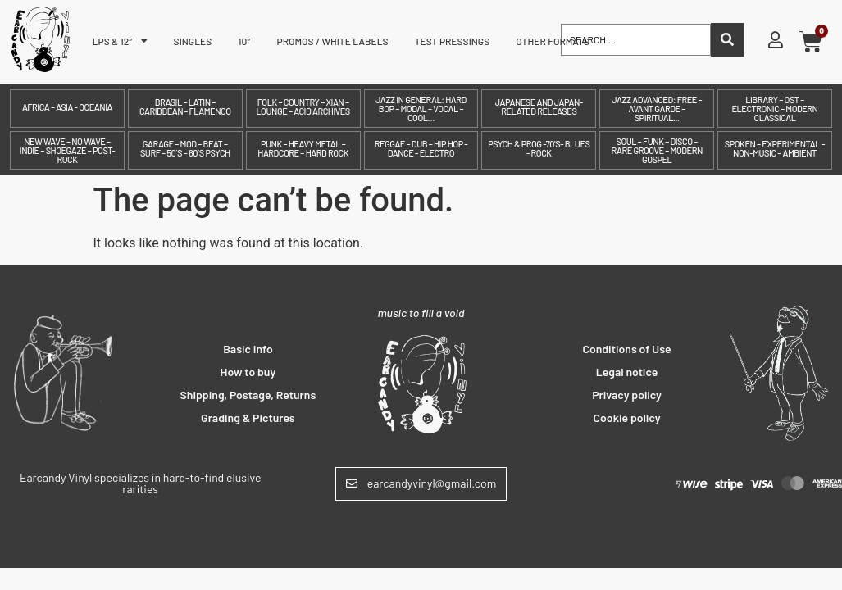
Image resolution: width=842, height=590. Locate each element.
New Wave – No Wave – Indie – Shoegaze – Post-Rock (67, 150)
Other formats (552, 41)
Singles (193, 41)
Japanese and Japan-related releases (539, 106)
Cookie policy (627, 417)
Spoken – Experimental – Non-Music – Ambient (775, 148)
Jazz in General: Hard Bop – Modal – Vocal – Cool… (421, 108)
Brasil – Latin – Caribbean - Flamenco (185, 106)
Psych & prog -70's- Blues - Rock (538, 148)
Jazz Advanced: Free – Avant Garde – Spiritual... (657, 108)
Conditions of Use (626, 349)
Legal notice (627, 372)
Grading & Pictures (248, 417)
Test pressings (452, 41)
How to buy (248, 372)
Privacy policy (627, 395)
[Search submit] (727, 40)
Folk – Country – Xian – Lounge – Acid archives (302, 106)
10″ (244, 41)
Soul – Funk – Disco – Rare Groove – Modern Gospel (656, 150)
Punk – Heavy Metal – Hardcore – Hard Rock (302, 148)
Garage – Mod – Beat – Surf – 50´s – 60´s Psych (185, 148)
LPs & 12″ (120, 41)
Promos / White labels (333, 41)
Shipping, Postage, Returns (248, 395)
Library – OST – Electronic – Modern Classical (774, 108)
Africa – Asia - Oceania (67, 107)
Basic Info (248, 349)
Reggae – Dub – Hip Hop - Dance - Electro (421, 148)
